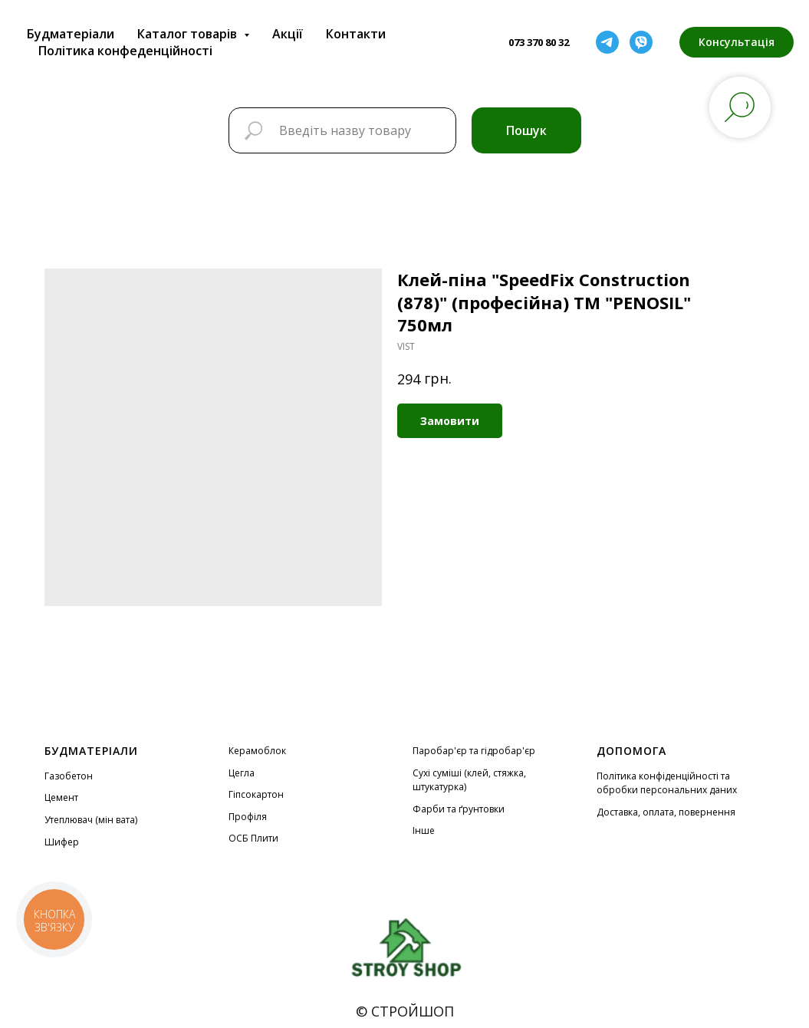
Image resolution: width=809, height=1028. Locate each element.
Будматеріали (70, 33)
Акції (287, 33)
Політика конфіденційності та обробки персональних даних (667, 783)
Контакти (356, 33)
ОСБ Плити (253, 838)
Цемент (61, 797)
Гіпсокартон (256, 794)
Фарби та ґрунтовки (459, 808)
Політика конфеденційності (125, 50)
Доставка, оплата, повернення (666, 812)
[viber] (641, 42)
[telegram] (607, 42)
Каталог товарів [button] (188, 33)
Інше (424, 830)
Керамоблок (257, 750)
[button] (736, 42)
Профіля (248, 816)
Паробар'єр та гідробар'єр (474, 750)
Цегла (242, 772)
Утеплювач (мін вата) (90, 819)
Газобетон (68, 776)
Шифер (61, 841)
